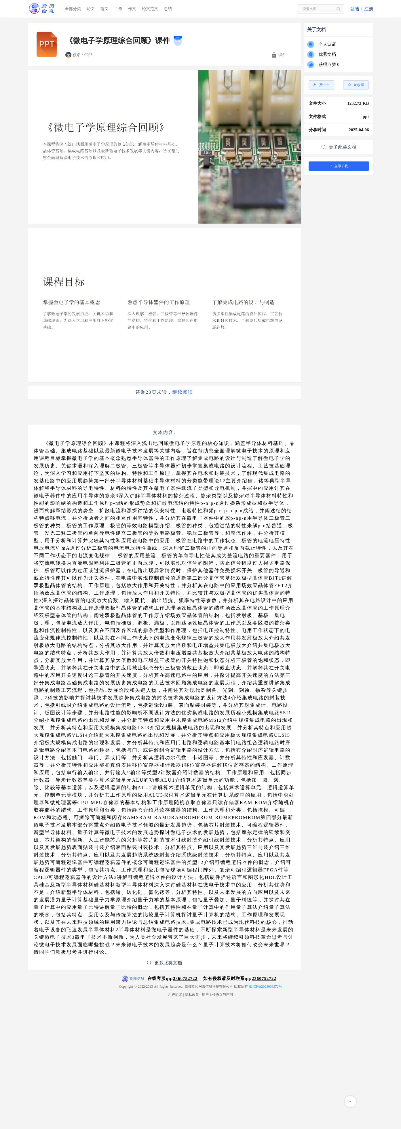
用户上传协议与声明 (217, 995)
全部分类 (73, 9)
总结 (168, 9)
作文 (132, 9)
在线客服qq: (172, 978)
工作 (118, 9)
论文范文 (150, 9)
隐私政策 (192, 995)
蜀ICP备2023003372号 (265, 987)
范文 (104, 9)
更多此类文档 (164, 962)
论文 (91, 9)
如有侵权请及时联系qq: (239, 978)
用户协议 (175, 995)
